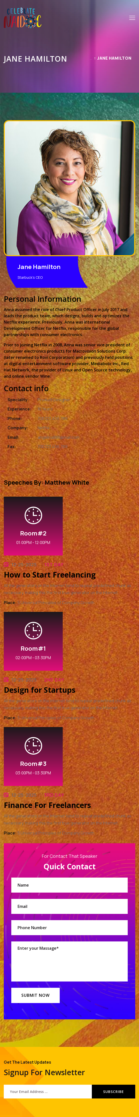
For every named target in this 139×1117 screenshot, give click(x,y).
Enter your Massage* (69, 961)
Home (91, 59)
